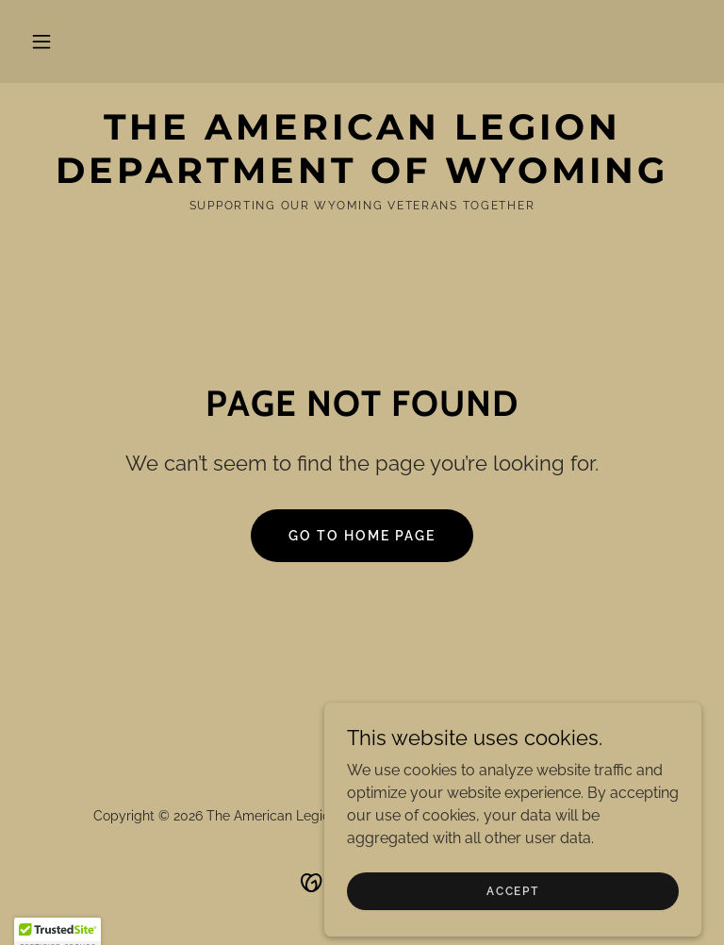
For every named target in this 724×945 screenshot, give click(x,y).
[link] (362, 178)
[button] (41, 41)
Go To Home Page (362, 535)
